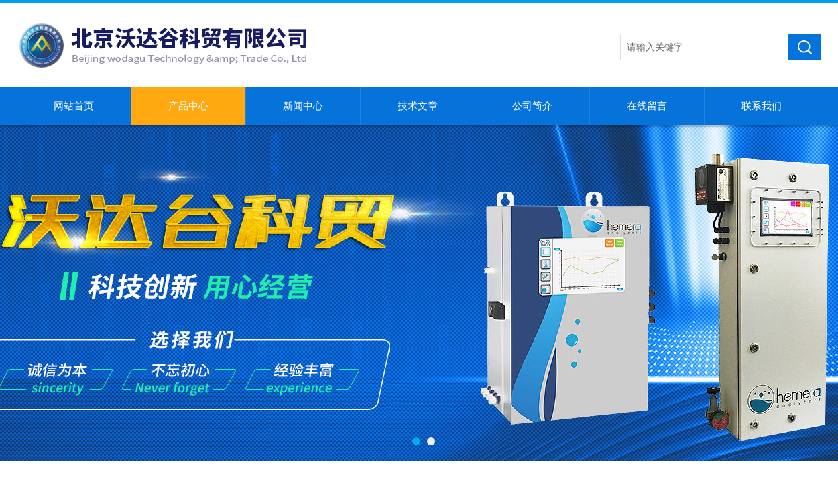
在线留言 (647, 106)
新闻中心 (303, 106)
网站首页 (74, 106)
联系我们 (761, 106)
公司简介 (532, 106)
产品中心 (188, 106)
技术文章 (418, 106)
